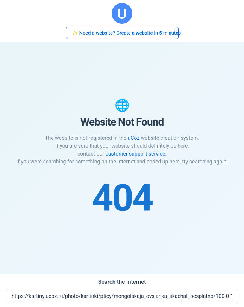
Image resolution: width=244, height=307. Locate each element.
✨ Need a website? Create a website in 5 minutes (125, 33)
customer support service (135, 154)
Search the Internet (122, 281)
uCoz (134, 138)
